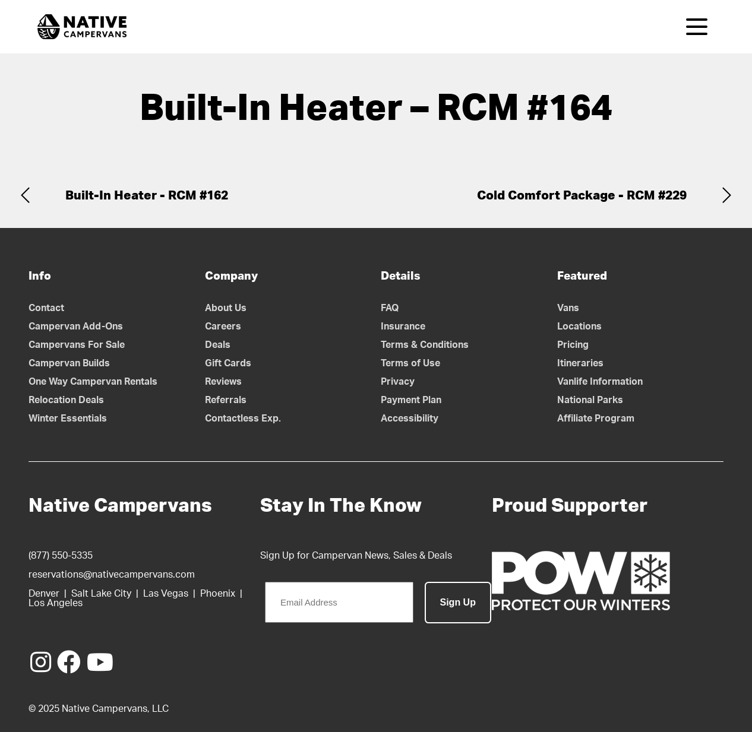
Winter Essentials (68, 418)
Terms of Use (410, 363)
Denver (44, 593)
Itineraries (580, 363)
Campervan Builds (69, 363)
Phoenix (217, 593)
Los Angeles (56, 603)
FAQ (390, 308)
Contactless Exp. (243, 418)
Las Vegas (165, 593)
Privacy (398, 381)
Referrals (226, 400)
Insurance (403, 326)
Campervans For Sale (77, 345)
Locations (579, 326)
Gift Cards (228, 363)
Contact (46, 308)
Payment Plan (411, 400)
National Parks (590, 400)
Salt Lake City (101, 593)
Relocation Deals (66, 400)
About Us (226, 308)
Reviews (223, 381)
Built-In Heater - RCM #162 (146, 195)
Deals (217, 345)
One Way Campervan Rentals (93, 381)
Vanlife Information (600, 381)
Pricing (573, 345)
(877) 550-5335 (61, 555)
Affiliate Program (595, 418)
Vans (568, 308)
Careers (223, 326)
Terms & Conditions (425, 345)
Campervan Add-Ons (76, 326)
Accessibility (409, 418)
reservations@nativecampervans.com (112, 574)
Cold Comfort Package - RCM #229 (582, 195)
